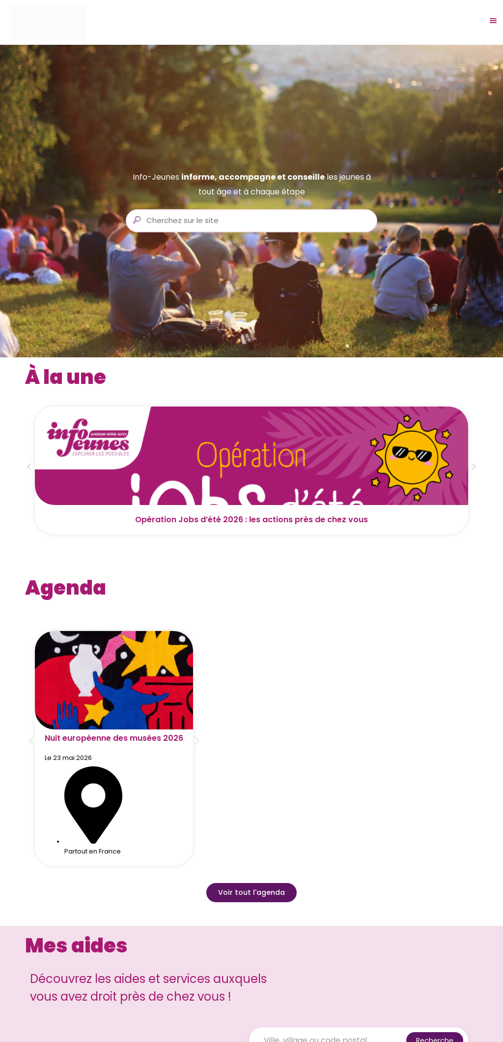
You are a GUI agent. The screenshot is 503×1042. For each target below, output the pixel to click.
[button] (29, 468)
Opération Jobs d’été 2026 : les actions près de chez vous (251, 519)
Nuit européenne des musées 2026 (114, 738)
